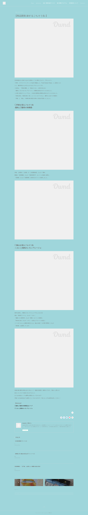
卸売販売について (73, 3)
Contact (82, 3)
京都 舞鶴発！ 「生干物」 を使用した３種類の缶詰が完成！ (28, 466)
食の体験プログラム (62, 3)
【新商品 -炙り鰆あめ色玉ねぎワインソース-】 (25, 453)
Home (32, 3)
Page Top (44, 507)
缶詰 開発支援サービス (49, 3)
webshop (38, 3)
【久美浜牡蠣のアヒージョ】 (21, 441)
